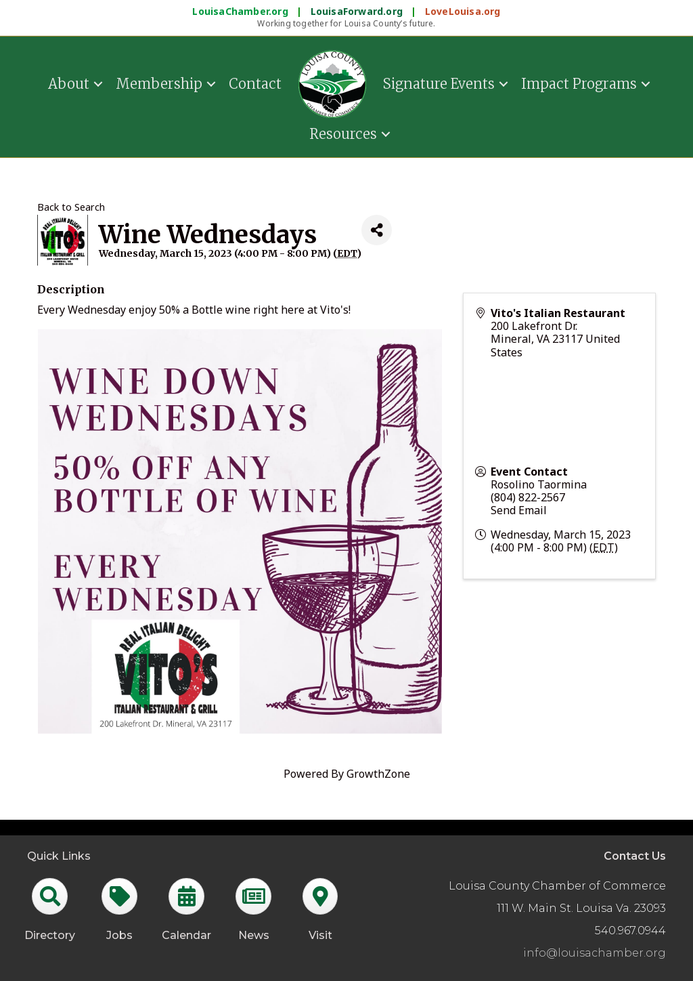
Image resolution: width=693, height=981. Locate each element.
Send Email (519, 510)
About (68, 83)
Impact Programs (579, 83)
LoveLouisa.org (463, 11)
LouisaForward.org (358, 11)
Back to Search (71, 207)
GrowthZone (378, 773)
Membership (159, 83)
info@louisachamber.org (594, 952)
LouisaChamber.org (241, 11)
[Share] (376, 230)
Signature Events (439, 83)
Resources (343, 133)
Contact (255, 83)
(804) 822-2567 (528, 497)
